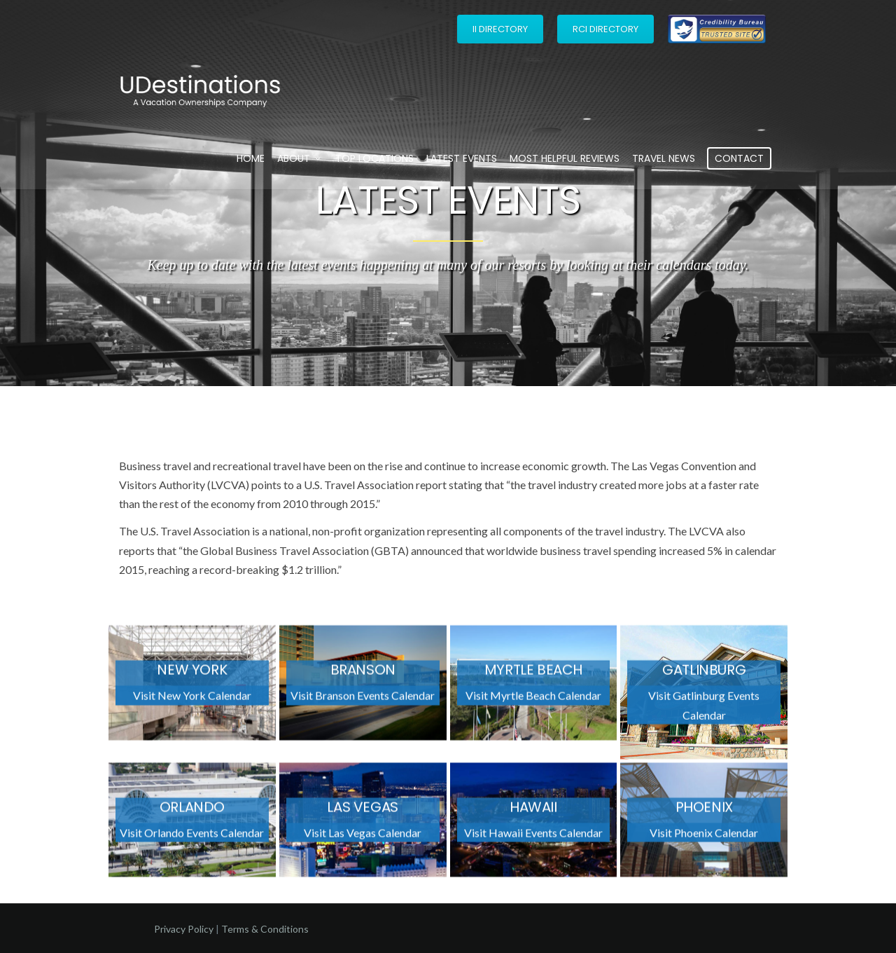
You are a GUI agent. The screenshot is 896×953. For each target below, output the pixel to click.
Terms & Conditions (265, 929)
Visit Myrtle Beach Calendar (533, 699)
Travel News (663, 158)
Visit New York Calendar (192, 699)
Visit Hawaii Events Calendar (533, 836)
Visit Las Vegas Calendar (362, 836)
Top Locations (374, 158)
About (300, 158)
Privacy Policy (184, 929)
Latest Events (461, 158)
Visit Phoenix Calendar (704, 836)
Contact (739, 158)
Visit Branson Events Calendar (362, 699)
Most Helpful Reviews (565, 158)
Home (251, 158)
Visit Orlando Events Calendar (192, 836)
